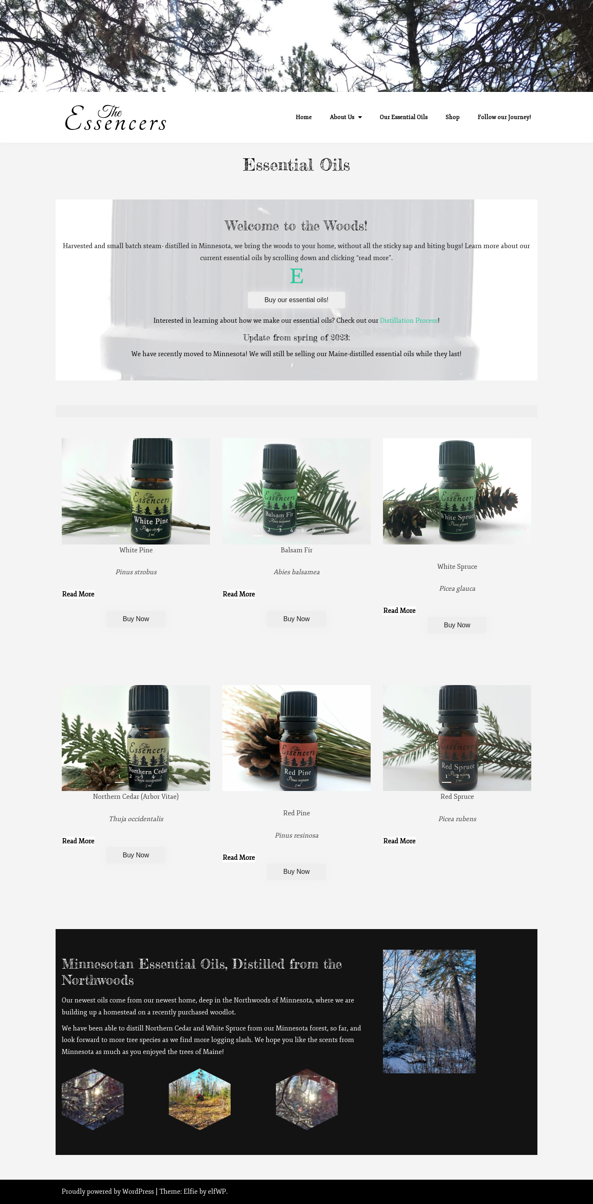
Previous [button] (183, 531)
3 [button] (136, 529)
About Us (342, 117)
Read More (78, 594)
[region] (136, 491)
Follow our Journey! (504, 117)
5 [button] (158, 529)
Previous (504, 777)
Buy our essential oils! (296, 299)
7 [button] (324, 529)
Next (520, 777)
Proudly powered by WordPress (109, 1192)
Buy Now (136, 618)
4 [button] (147, 529)
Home (304, 117)
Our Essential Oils (403, 117)
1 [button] (114, 529)
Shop (453, 117)
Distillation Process (409, 321)
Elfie (191, 1192)
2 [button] (125, 529)
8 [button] (336, 529)
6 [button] (313, 529)
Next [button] (198, 531)
